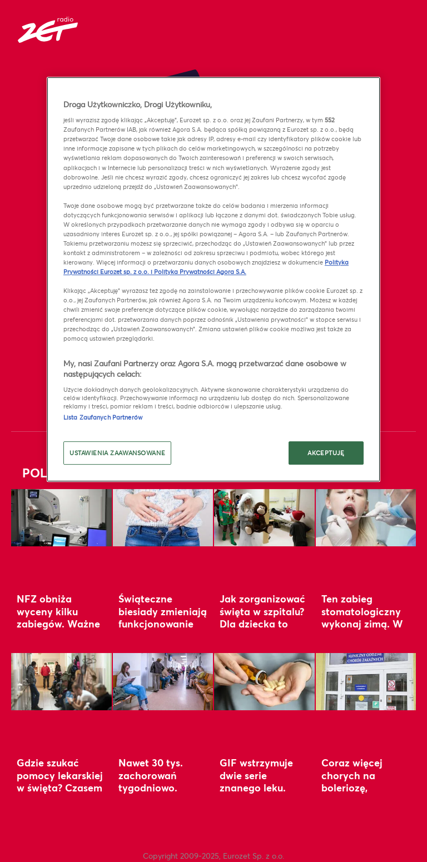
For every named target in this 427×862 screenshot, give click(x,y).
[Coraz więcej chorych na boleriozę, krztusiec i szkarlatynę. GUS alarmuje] (366, 681)
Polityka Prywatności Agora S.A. (200, 271)
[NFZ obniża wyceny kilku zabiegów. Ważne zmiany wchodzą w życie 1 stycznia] (61, 517)
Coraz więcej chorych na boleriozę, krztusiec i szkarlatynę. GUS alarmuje (362, 793)
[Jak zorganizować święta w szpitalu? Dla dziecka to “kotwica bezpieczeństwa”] (264, 517)
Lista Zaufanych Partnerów (102, 417)
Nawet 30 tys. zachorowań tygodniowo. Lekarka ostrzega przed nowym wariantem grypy (159, 793)
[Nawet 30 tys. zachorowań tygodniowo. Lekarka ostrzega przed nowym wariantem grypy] (163, 681)
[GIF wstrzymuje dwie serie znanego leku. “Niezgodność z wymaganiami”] (264, 681)
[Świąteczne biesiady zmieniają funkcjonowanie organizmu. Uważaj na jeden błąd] (163, 517)
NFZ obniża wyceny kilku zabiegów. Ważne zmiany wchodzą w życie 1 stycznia (59, 623)
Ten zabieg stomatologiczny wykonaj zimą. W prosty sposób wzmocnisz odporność (362, 629)
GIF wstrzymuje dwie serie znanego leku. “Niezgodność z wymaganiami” (256, 787)
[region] (213, 279)
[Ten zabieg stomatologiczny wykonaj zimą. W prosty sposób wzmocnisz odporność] (366, 517)
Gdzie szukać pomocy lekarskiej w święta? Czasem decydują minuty (60, 781)
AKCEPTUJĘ (325, 453)
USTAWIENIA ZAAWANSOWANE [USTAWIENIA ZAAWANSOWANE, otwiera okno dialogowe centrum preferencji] (117, 453)
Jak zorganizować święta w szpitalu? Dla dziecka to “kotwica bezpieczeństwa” (262, 623)
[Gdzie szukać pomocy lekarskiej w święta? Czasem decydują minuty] (61, 681)
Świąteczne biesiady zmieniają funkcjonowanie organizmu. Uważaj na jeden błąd (162, 629)
